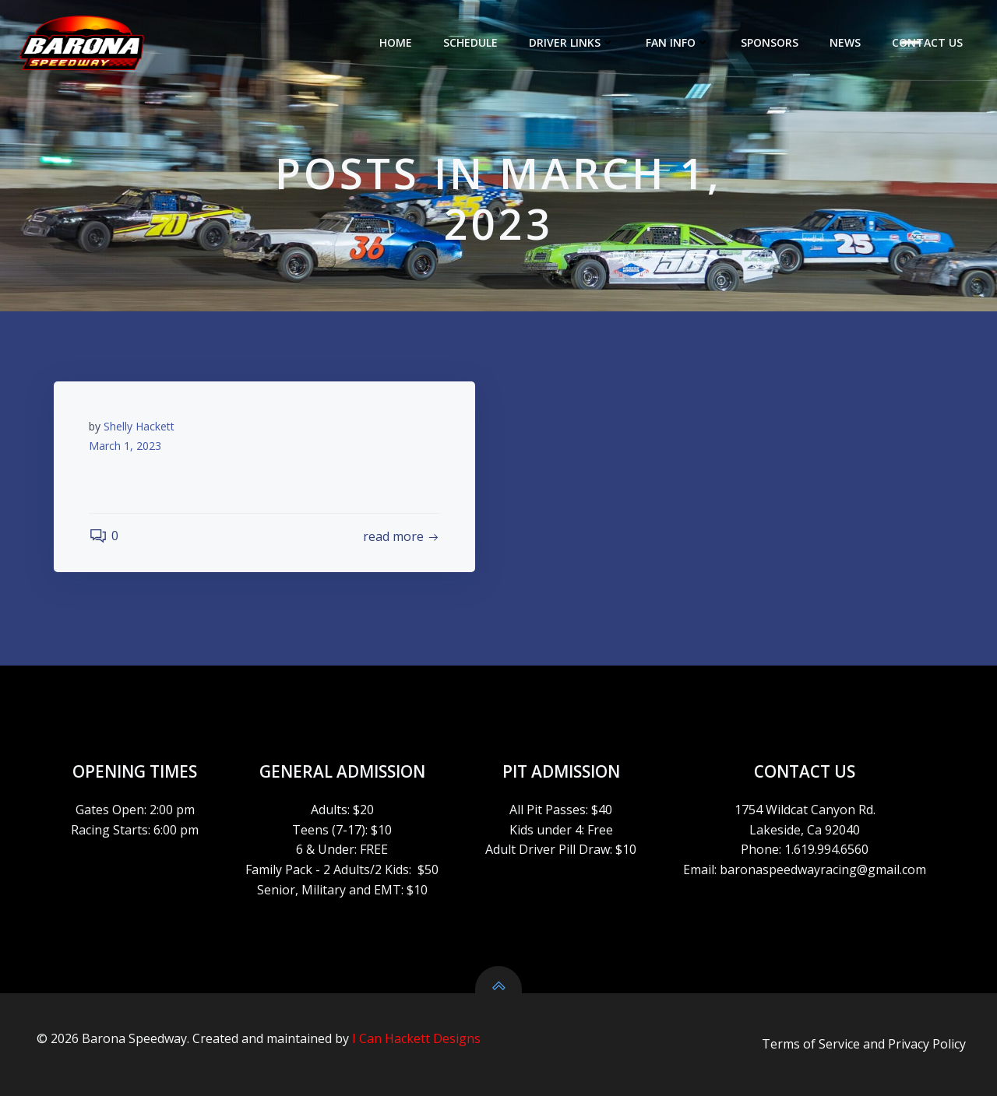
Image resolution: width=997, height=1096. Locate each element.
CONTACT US (927, 42)
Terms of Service (811, 1043)
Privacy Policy (927, 1043)
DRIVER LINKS (572, 42)
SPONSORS (769, 42)
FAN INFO (678, 42)
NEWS (845, 42)
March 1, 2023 (125, 445)
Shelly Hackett (139, 426)
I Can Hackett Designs (416, 1038)
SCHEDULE (470, 42)
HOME (395, 42)
